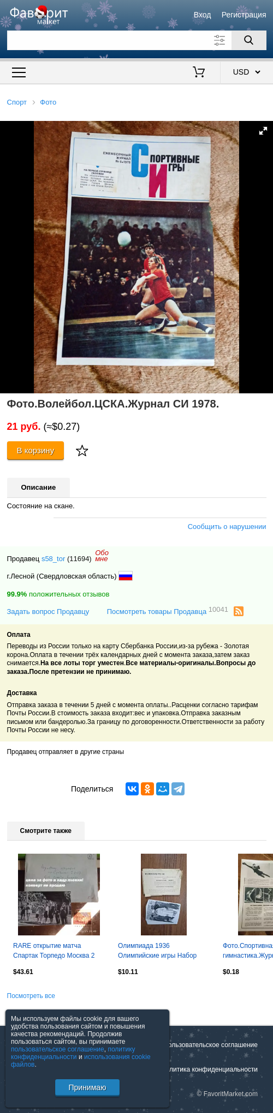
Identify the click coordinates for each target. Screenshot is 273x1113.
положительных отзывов (58, 594)
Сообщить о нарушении (227, 526)
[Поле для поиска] (136, 40)
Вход (202, 14)
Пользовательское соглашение (210, 1045)
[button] (263, 130)
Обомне (102, 556)
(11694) (79, 559)
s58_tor (53, 559)
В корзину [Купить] (36, 450)
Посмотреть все (31, 996)
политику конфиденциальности (73, 1053)
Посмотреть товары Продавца (167, 611)
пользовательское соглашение (57, 1049)
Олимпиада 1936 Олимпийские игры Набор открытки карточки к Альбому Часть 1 (162, 952)
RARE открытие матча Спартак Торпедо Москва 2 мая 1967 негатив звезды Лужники (54, 952)
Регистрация (244, 14)
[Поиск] (249, 40)
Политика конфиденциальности (209, 1069)
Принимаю (87, 1087)
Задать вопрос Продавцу (48, 611)
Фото (48, 102)
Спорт (17, 102)
